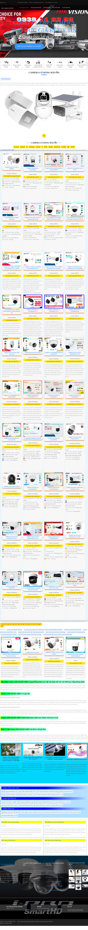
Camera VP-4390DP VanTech (14, 629)
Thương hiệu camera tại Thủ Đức (54, 890)
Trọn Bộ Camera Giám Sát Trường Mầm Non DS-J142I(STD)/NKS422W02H (43, 629)
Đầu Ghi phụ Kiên (56, 7)
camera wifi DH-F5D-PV (32, 652)
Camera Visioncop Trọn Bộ (35, 812)
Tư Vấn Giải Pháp (66, 7)
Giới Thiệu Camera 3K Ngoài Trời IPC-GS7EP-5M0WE (55, 758)
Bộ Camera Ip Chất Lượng (73, 812)
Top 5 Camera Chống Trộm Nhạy (42, 794)
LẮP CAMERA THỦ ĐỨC (7, 8)
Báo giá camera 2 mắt (57, 794)
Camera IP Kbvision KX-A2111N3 (72, 629)
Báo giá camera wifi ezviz (66, 791)
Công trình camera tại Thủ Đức (54, 881)
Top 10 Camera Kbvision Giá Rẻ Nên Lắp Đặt (29, 634)
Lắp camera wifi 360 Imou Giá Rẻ (41, 805)
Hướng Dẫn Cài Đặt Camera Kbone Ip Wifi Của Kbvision (57, 634)
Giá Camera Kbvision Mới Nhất (8, 634)
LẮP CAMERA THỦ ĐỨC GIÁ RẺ (9, 864)
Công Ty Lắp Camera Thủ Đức (36, 2)
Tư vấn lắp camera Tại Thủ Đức (54, 885)
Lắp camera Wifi (46, 7)
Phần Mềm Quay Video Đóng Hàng (54, 822)
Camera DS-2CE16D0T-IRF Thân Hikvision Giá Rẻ (31, 632)
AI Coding (63, 147)
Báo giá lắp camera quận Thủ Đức (54, 877)
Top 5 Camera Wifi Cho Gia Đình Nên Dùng (48, 791)
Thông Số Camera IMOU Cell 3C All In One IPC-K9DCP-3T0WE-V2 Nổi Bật (11, 759)
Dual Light (22, 147)
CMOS (45, 147)
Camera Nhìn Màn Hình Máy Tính (26, 791)
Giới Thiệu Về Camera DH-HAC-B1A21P (33, 758)
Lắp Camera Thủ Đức (23, 2)
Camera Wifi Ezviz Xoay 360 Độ (29, 802)
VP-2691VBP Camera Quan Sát (32, 438)
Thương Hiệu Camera (24, 7)
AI (42, 147)
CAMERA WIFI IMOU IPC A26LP (12, 486)
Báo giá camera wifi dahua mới (9, 791)
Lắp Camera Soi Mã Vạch (8, 840)
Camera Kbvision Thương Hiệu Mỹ (76, 632)
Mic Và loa (16, 147)
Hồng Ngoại (31, 147)
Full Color (38, 147)
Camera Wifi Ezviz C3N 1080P (33, 352)
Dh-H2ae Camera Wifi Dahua (77, 759)
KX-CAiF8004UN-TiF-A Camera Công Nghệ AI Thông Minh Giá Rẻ (11, 311)
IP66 (68, 147)
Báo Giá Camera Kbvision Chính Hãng (55, 632)
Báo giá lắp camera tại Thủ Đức (29, 46)
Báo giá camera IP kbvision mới (9, 794)
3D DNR (72, 147)
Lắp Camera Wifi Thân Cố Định (9, 805)
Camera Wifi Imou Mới (57, 805)
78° (27, 147)
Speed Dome (57, 147)
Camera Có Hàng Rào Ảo (44, 72)
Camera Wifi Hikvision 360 (25, 805)
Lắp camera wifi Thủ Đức (51, 2)
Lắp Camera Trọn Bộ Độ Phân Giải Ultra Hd (54, 812)
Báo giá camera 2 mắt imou (26, 794)
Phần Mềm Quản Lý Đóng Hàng (10, 822)
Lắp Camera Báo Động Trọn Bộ (9, 815)
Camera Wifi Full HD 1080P (7, 150)
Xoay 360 (51, 147)
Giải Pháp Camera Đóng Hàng (53, 840)
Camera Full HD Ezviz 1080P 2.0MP (10, 802)
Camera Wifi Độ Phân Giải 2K (46, 802)
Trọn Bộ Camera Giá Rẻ (36, 7)
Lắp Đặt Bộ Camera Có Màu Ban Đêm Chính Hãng (14, 812)
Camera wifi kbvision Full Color (62, 802)
